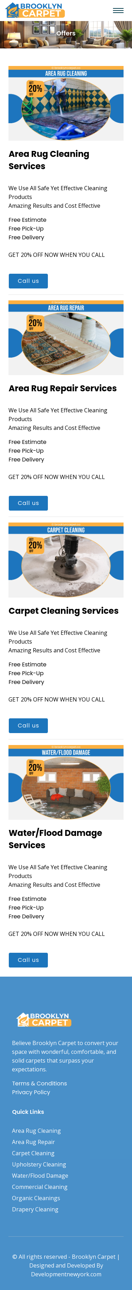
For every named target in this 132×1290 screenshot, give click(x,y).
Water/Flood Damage (40, 1175)
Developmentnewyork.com (66, 1274)
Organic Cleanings (36, 1198)
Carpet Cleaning (33, 1153)
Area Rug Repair (33, 1142)
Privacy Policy (31, 1092)
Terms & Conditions (39, 1083)
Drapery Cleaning (35, 1209)
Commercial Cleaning (40, 1187)
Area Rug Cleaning (36, 1131)
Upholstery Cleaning (39, 1164)
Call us (28, 281)
